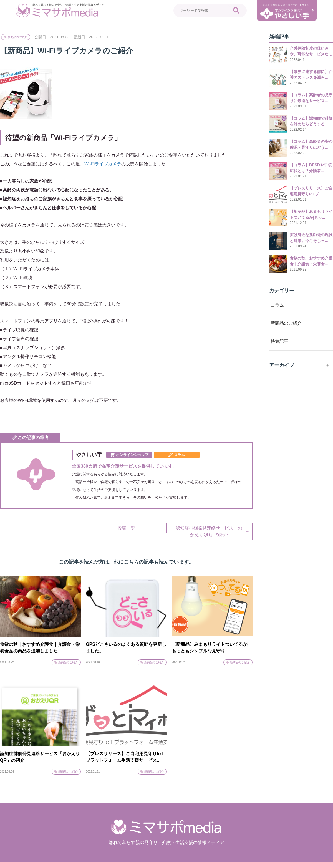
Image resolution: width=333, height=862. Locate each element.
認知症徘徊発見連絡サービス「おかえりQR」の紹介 (209, 531)
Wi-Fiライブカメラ (102, 164)
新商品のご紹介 (17, 37)
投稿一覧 (126, 528)
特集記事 (279, 341)
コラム (277, 305)
